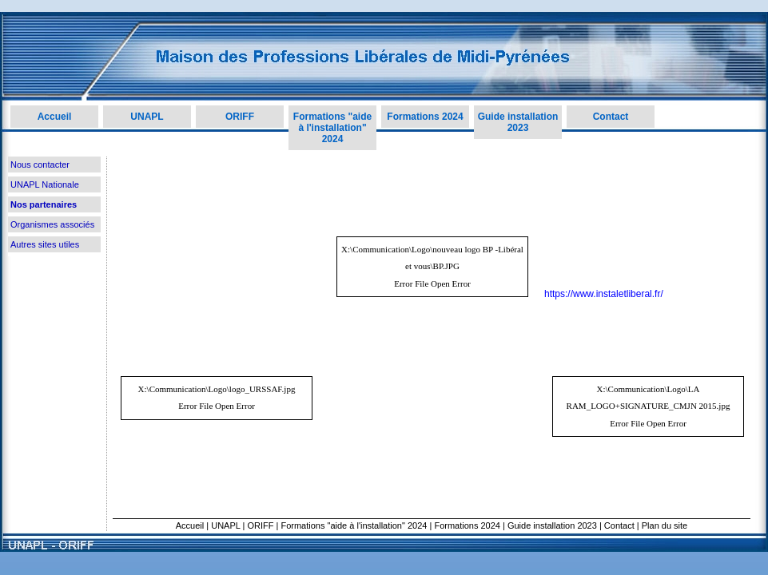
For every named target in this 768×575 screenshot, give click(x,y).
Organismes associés (52, 224)
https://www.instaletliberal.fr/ (603, 293)
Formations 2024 (425, 116)
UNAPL (146, 116)
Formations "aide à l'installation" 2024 (332, 128)
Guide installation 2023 (518, 122)
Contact (611, 116)
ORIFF (239, 116)
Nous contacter (40, 164)
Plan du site (664, 525)
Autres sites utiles (44, 244)
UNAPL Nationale (44, 184)
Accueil (55, 116)
